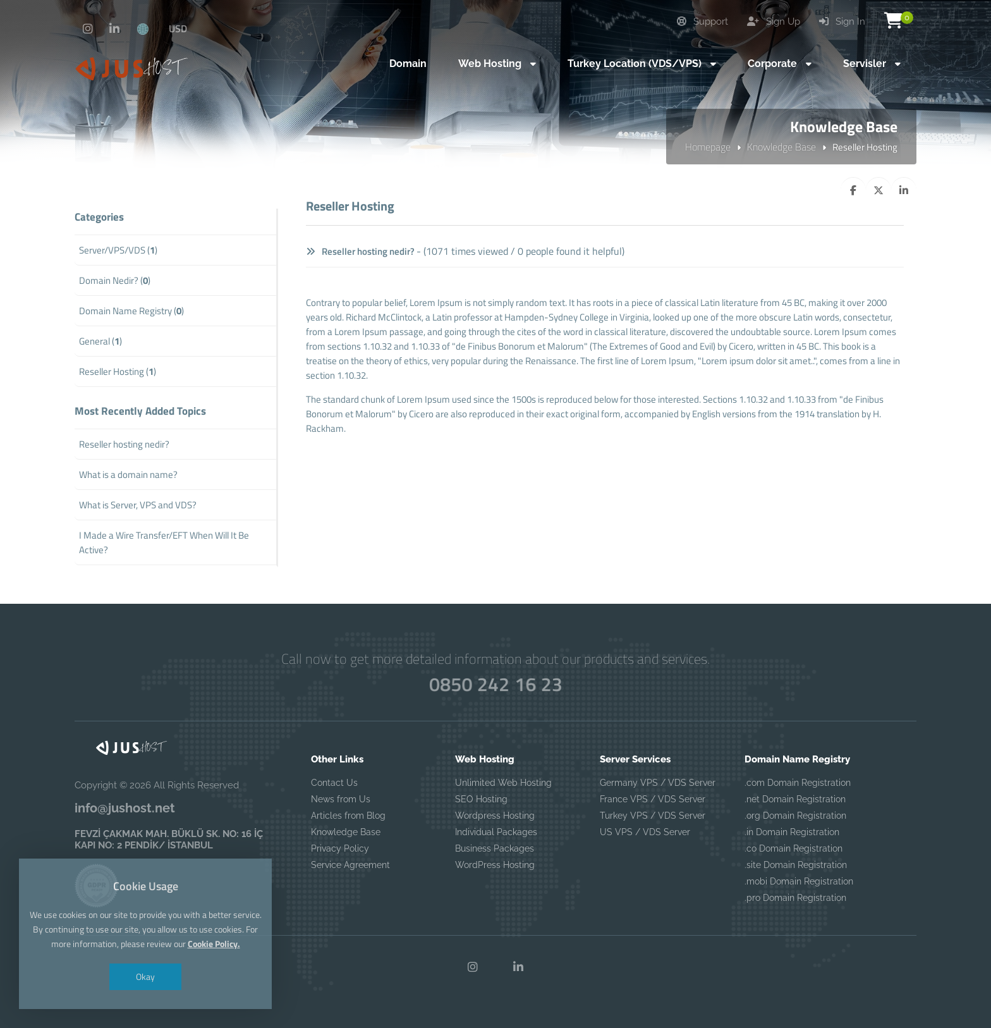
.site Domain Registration (796, 865)
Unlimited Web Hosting (503, 783)
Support (702, 21)
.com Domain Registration (798, 783)
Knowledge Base (781, 146)
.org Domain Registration (795, 816)
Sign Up (773, 21)
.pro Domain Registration (795, 898)
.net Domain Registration (795, 799)
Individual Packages (496, 832)
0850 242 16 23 (495, 684)
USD (178, 28)
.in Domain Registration (792, 832)
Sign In (842, 21)
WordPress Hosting (495, 865)
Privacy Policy (340, 848)
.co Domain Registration (793, 848)
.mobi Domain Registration (799, 881)
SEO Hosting (481, 799)
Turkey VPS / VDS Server (652, 816)
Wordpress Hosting (495, 816)
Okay (145, 976)
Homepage (708, 146)
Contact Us (334, 783)
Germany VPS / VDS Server (657, 783)
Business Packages (494, 848)
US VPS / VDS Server (645, 832)
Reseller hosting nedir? (360, 251)
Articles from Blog (348, 816)
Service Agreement (350, 865)
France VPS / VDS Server (652, 799)
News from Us (340, 799)
